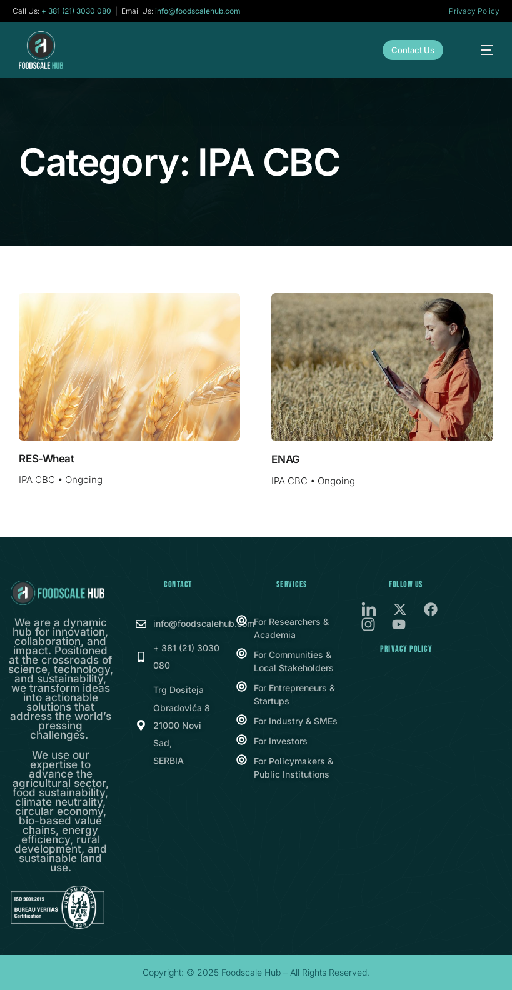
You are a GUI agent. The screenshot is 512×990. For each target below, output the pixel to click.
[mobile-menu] (479, 50)
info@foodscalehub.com (198, 11)
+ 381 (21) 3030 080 (76, 11)
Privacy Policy (474, 11)
